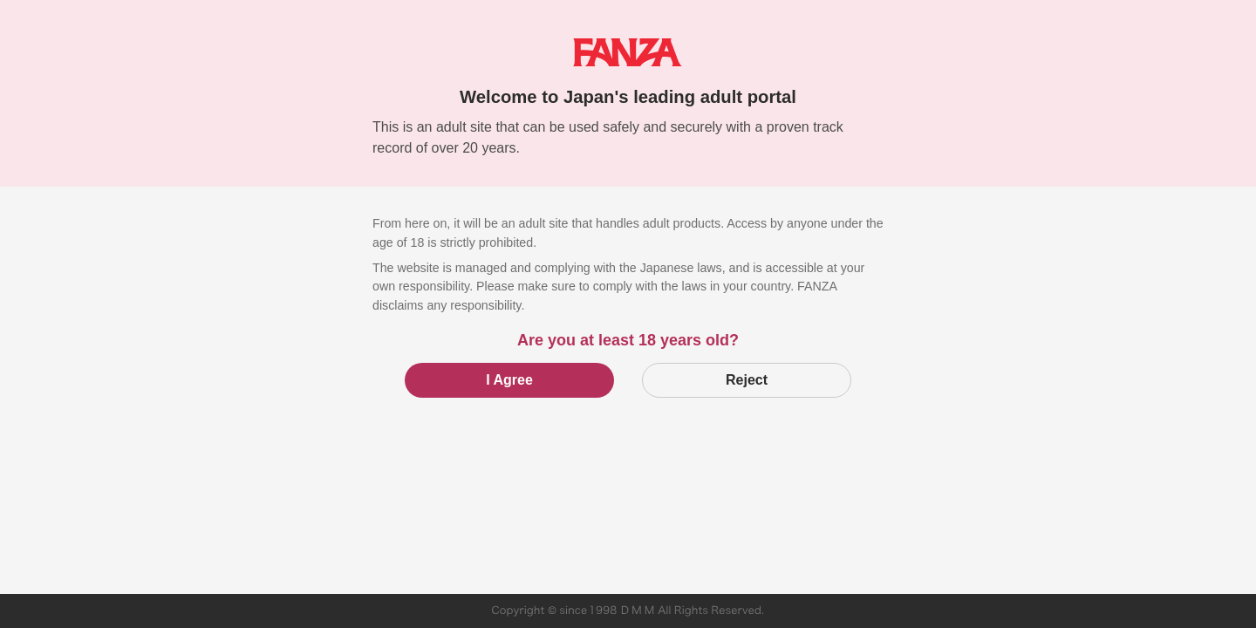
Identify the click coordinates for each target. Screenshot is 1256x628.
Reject (747, 379)
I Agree (509, 379)
